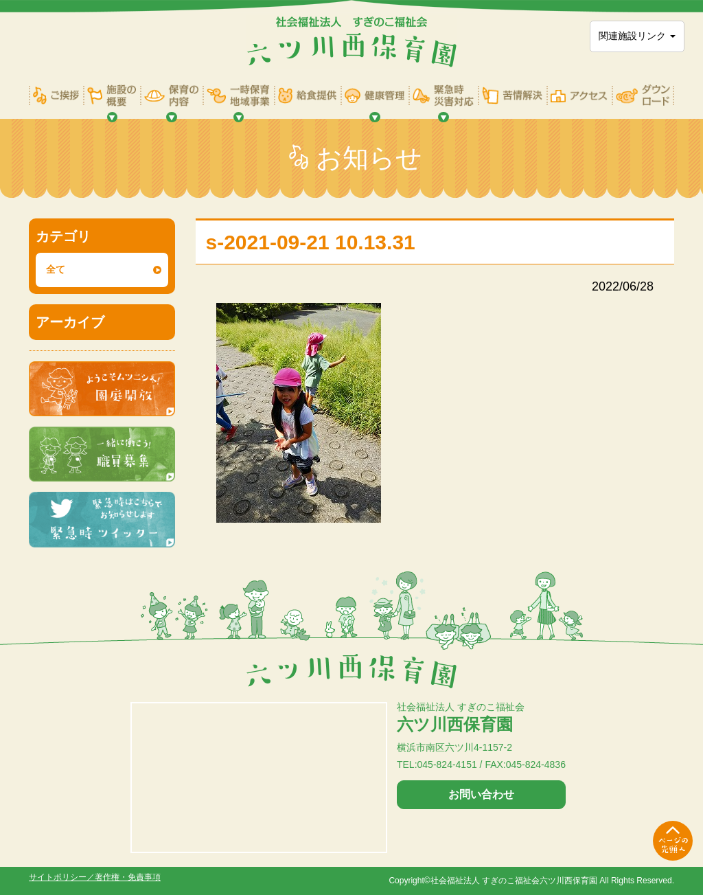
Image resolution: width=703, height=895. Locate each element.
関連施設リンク (637, 35)
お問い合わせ (481, 794)
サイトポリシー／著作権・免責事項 (95, 877)
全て (55, 269)
